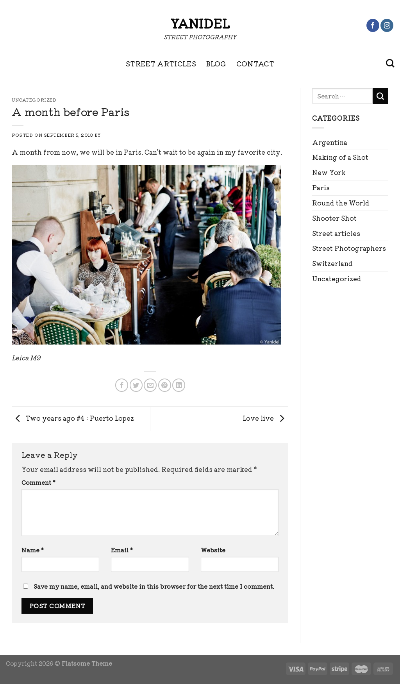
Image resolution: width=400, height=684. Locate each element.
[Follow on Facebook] (372, 25)
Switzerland (332, 263)
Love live (265, 417)
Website (213, 550)
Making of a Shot (340, 157)
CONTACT (255, 63)
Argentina (329, 142)
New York (329, 172)
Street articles (336, 233)
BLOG (216, 63)
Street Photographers (349, 248)
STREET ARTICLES (161, 63)
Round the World (341, 202)
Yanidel (200, 23)
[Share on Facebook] (121, 385)
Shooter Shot (334, 218)
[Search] (390, 63)
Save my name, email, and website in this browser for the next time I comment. (154, 586)
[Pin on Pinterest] (164, 385)
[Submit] (380, 96)
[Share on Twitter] (136, 385)
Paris (321, 187)
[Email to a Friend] (150, 385)
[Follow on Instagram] (386, 25)
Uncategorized (336, 278)
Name (32, 550)
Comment (38, 482)
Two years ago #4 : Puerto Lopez (73, 417)
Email (122, 550)
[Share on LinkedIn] (178, 385)
